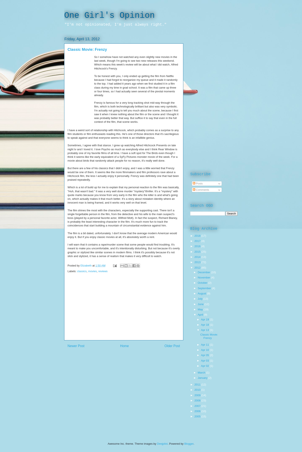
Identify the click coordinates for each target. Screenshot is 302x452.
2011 (197, 384)
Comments (201, 189)
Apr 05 (205, 355)
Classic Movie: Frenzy (209, 336)
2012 (197, 267)
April (201, 314)
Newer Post (76, 346)
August (202, 293)
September (205, 288)
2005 (197, 416)
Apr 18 (205, 324)
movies (92, 271)
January (203, 377)
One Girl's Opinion (109, 15)
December (204, 272)
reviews (103, 271)
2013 (197, 262)
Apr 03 (205, 360)
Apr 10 (205, 349)
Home (124, 346)
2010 (197, 389)
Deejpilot (162, 443)
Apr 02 (205, 365)
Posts (198, 183)
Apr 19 (205, 319)
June (201, 304)
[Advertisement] (123, 311)
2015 (197, 251)
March (202, 372)
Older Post (172, 346)
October (203, 282)
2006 (197, 411)
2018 (197, 235)
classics (82, 271)
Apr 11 (205, 344)
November (204, 277)
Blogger (189, 443)
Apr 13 (205, 330)
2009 (197, 395)
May (201, 309)
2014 (197, 257)
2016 (197, 246)
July (200, 298)
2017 (197, 241)
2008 (197, 400)
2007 (197, 406)
